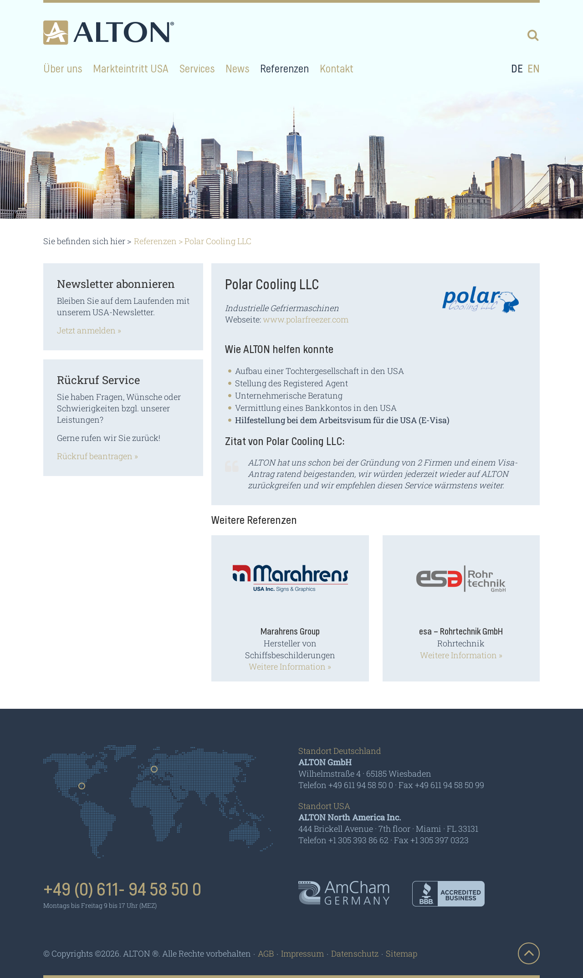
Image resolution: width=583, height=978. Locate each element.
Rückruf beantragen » (97, 456)
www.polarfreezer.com (305, 319)
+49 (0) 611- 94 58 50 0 (122, 890)
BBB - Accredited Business (448, 893)
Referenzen (155, 241)
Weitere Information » (290, 666)
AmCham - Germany (343, 893)
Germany (155, 772)
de (517, 69)
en (533, 69)
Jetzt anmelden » (89, 330)
